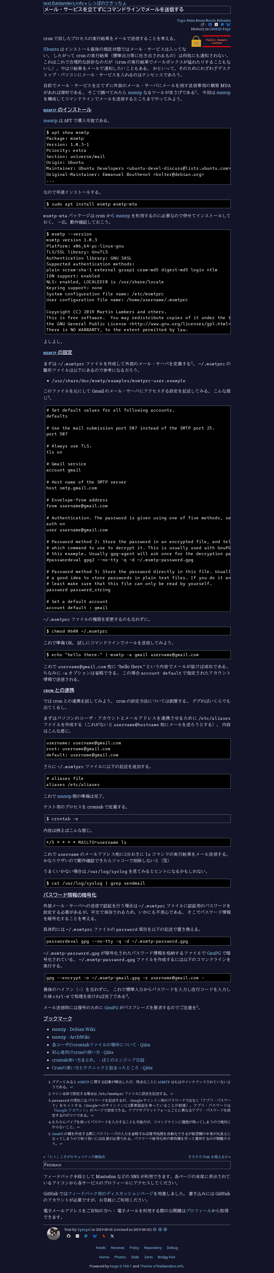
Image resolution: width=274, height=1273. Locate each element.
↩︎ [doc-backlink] (71, 1087)
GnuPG (214, 953)
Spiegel (84, 1229)
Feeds (101, 1247)
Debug (172, 1247)
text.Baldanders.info (63, 3)
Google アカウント (70, 1110)
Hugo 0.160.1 (121, 1266)
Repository (153, 1247)
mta (192, 20)
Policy (134, 1247)
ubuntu (225, 20)
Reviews (118, 1247)
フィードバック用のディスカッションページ (110, 1194)
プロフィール (198, 1211)
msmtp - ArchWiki (71, 1037)
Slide (135, 1257)
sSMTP (83, 1081)
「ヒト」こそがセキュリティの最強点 (75, 1156)
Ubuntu (51, 49)
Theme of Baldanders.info (162, 1266)
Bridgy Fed (166, 1257)
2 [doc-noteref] (192, 362)
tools (211, 20)
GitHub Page (220, 28)
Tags (181, 20)
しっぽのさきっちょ (107, 3)
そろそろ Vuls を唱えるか (208, 1156)
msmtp (135, 92)
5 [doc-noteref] (197, 1006)
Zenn (148, 1257)
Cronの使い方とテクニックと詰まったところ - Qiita (102, 1068)
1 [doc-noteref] (196, 91)
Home (104, 1257)
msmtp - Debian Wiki (73, 1029)
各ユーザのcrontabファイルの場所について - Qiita (101, 1045)
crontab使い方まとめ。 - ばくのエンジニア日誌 (98, 1060)
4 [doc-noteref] (127, 995)
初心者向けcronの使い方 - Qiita (82, 1052)
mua (201, 20)
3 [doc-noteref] (49, 396)
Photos (120, 1257)
